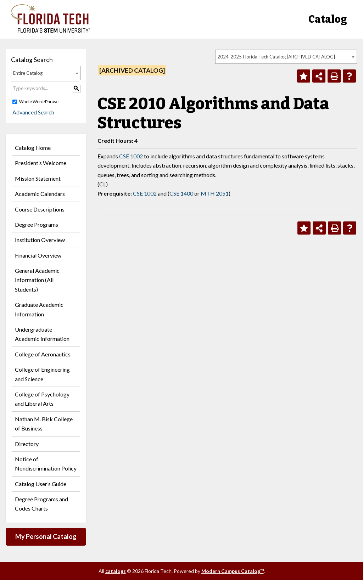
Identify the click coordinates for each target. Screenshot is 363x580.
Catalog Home (33, 147)
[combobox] (286, 57)
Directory (27, 443)
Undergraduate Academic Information (42, 334)
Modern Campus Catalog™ (232, 571)
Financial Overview (38, 255)
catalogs (115, 571)
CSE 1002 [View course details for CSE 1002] (131, 156)
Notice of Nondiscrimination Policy (46, 464)
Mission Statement (38, 178)
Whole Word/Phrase (38, 101)
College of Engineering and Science (42, 374)
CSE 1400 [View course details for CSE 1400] (181, 193)
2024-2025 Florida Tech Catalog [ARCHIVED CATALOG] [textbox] (276, 57)
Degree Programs (36, 224)
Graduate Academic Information (39, 309)
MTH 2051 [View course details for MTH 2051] (215, 193)
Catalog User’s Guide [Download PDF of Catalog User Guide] (40, 483)
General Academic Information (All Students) (37, 280)
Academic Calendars (40, 193)
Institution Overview (40, 239)
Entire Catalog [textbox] (28, 73)
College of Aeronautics (43, 354)
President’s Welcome (40, 162)
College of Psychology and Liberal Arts (42, 399)
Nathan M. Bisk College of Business (44, 424)
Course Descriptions (40, 209)
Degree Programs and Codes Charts (41, 504)
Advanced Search (32, 112)
